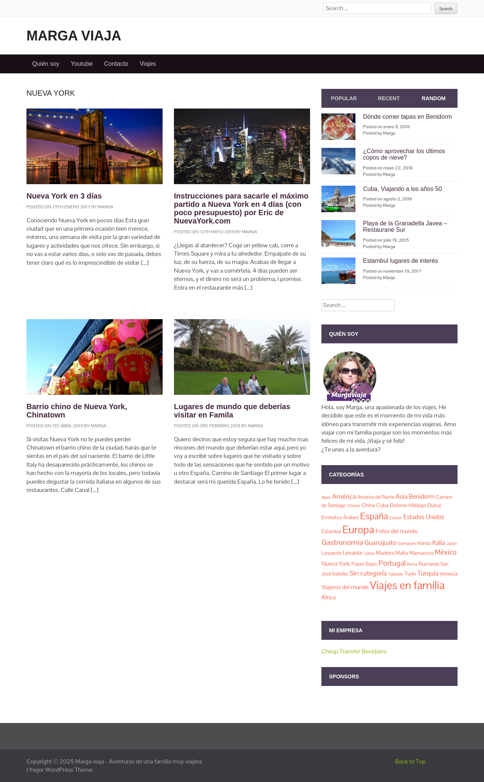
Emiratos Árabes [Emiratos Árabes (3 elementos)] (340, 517)
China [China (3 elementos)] (368, 505)
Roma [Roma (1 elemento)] (412, 564)
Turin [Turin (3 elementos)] (410, 573)
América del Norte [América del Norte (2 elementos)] (375, 497)
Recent (389, 98)
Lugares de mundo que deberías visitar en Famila (232, 410)
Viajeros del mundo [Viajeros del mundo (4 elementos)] (345, 587)
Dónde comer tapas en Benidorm (407, 116)
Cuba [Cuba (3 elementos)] (382, 505)
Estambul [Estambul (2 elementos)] (331, 531)
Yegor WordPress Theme (61, 770)
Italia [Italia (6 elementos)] (438, 542)
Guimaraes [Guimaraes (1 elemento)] (407, 543)
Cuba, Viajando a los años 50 (402, 189)
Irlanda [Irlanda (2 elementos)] (424, 543)
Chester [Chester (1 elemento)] (353, 505)
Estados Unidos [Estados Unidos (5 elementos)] (423, 517)
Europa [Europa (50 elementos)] (358, 529)
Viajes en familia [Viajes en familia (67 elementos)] (407, 585)
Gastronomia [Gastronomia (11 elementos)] (342, 542)
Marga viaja (73, 35)
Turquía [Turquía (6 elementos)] (427, 573)
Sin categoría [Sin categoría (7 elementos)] (368, 573)
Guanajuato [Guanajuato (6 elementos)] (380, 542)
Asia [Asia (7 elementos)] (402, 496)
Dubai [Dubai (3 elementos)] (434, 505)
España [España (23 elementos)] (374, 516)
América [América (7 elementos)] (344, 496)
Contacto (116, 64)
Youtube (82, 64)
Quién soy (45, 64)
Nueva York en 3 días (64, 196)
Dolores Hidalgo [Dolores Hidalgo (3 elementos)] (408, 505)
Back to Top (410, 761)
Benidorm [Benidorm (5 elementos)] (422, 497)
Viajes (148, 64)
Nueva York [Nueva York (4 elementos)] (335, 564)
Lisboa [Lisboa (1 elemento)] (369, 553)
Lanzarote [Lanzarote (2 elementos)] (331, 553)
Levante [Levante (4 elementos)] (353, 553)
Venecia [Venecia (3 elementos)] (449, 573)
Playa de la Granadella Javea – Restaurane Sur (405, 226)
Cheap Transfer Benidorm (354, 651)
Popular (344, 98)
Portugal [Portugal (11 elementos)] (392, 563)
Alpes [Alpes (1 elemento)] (326, 497)
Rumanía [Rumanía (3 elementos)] (429, 563)
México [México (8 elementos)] (446, 552)
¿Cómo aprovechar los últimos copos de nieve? (404, 154)
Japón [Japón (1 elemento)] (452, 543)
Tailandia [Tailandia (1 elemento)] (395, 574)
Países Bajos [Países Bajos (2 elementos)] (364, 564)
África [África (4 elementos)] (328, 597)
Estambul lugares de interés (400, 261)
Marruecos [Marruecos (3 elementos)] (422, 552)
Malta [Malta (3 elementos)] (402, 552)
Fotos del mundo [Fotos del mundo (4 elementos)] (396, 531)
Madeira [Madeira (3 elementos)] (385, 552)
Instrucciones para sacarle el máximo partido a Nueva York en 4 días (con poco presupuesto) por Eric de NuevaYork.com (241, 208)
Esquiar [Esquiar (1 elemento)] (395, 517)
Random (433, 98)
